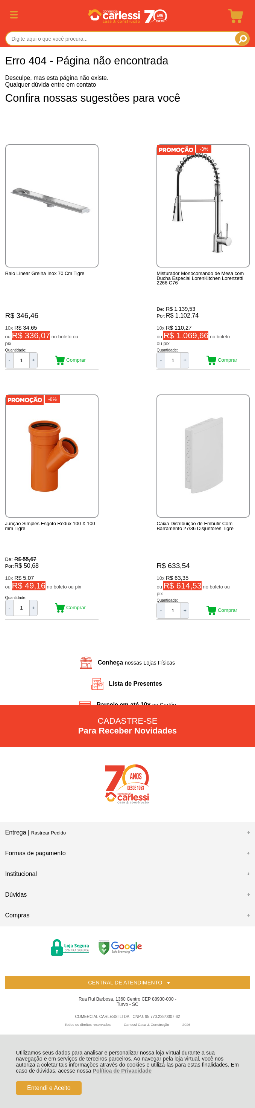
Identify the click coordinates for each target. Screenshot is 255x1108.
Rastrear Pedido (48, 835)
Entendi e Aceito (49, 1088)
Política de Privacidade (122, 1071)
